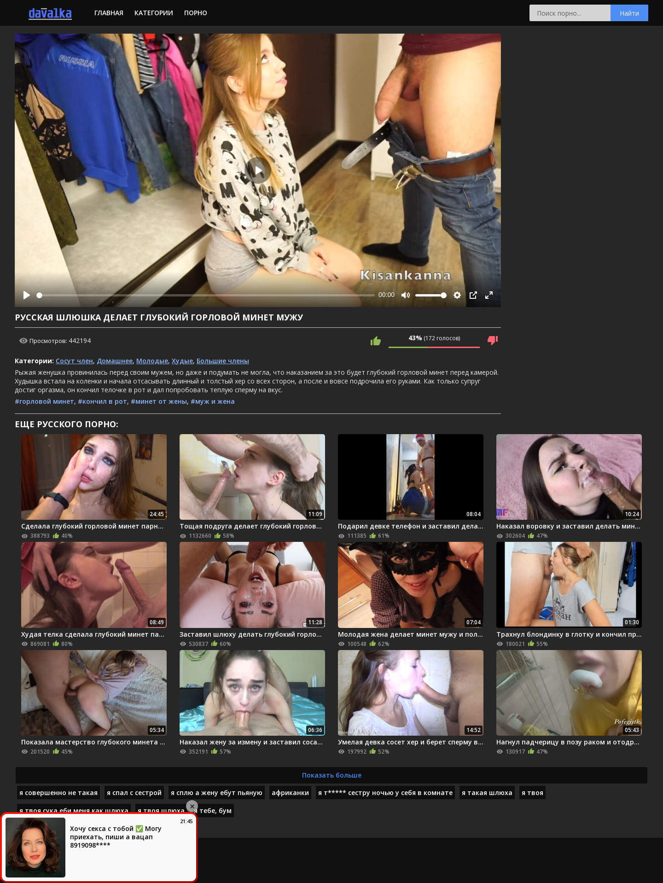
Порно (195, 12)
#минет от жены (159, 401)
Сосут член (74, 360)
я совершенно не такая (58, 792)
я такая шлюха (487, 792)
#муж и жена (213, 401)
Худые (182, 360)
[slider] (205, 295)
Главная (108, 12)
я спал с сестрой (134, 792)
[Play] (26, 295)
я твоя (532, 792)
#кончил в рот (102, 401)
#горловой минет (44, 401)
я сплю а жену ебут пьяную (216, 792)
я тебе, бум (213, 810)
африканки (290, 792)
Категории (153, 12)
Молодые (152, 360)
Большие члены (223, 360)
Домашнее (115, 360)
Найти (629, 13)
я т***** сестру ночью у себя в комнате (385, 792)
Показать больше (331, 775)
